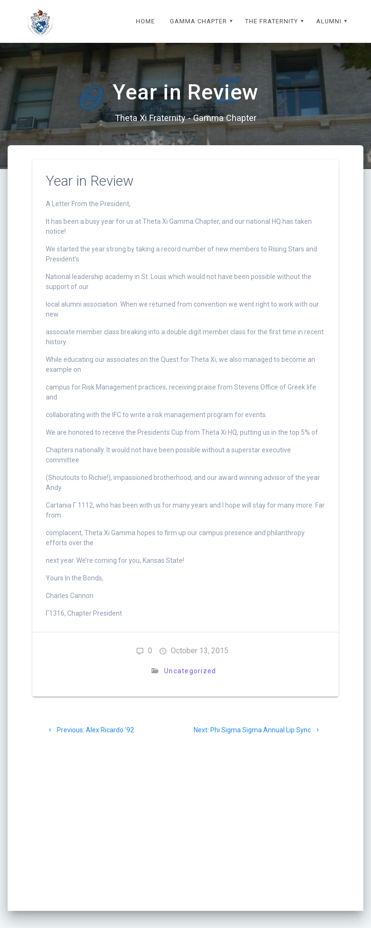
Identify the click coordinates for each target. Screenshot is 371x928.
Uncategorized (190, 671)
